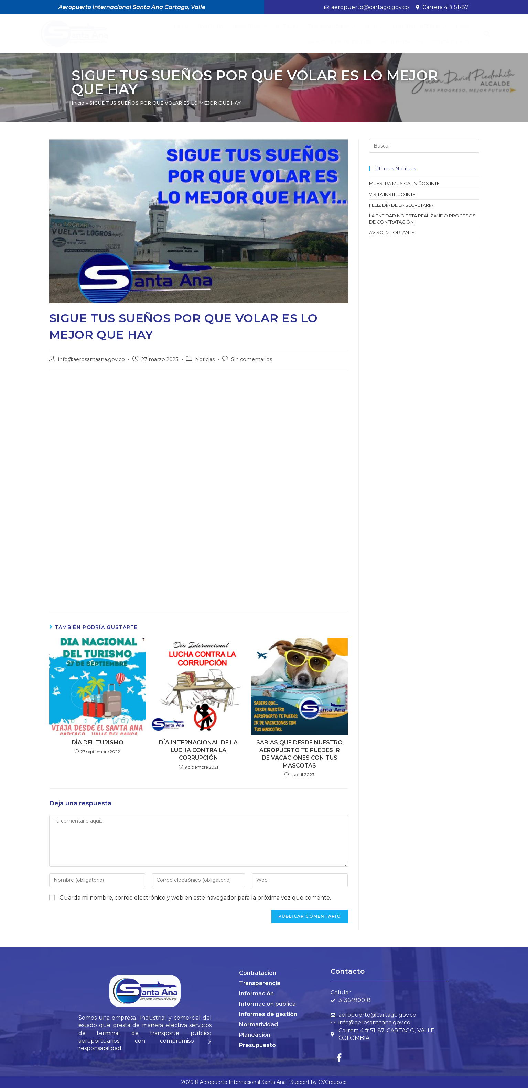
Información (256, 993)
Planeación (254, 1035)
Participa (210, 26)
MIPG (374, 26)
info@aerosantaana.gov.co (91, 359)
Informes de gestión (268, 1014)
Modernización (402, 41)
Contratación (257, 973)
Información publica (267, 1004)
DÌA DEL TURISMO (97, 742)
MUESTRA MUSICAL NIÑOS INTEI (405, 183)
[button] (486, 34)
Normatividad (258, 1024)
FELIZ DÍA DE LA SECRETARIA (401, 205)
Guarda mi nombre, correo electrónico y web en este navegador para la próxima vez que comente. (195, 897)
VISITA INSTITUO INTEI (393, 194)
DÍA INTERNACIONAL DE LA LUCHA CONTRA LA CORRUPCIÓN (198, 750)
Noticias (287, 26)
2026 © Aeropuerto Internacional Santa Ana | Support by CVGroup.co (264, 1082)
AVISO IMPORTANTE (391, 232)
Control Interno (419, 26)
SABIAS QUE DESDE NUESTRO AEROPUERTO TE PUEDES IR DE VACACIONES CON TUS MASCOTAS (299, 754)
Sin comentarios (251, 359)
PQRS (463, 26)
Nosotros (249, 26)
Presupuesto (257, 1045)
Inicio (181, 26)
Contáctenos (451, 41)
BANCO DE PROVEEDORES (339, 41)
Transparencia (332, 26)
